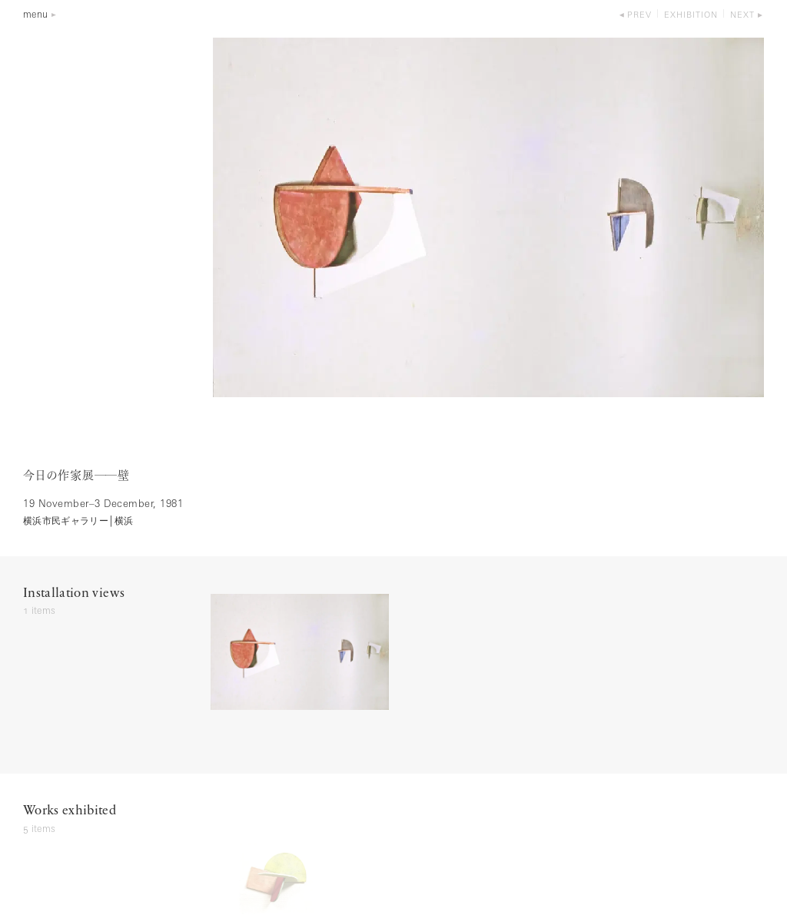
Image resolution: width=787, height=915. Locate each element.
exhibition (691, 16)
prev (639, 16)
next (742, 16)
